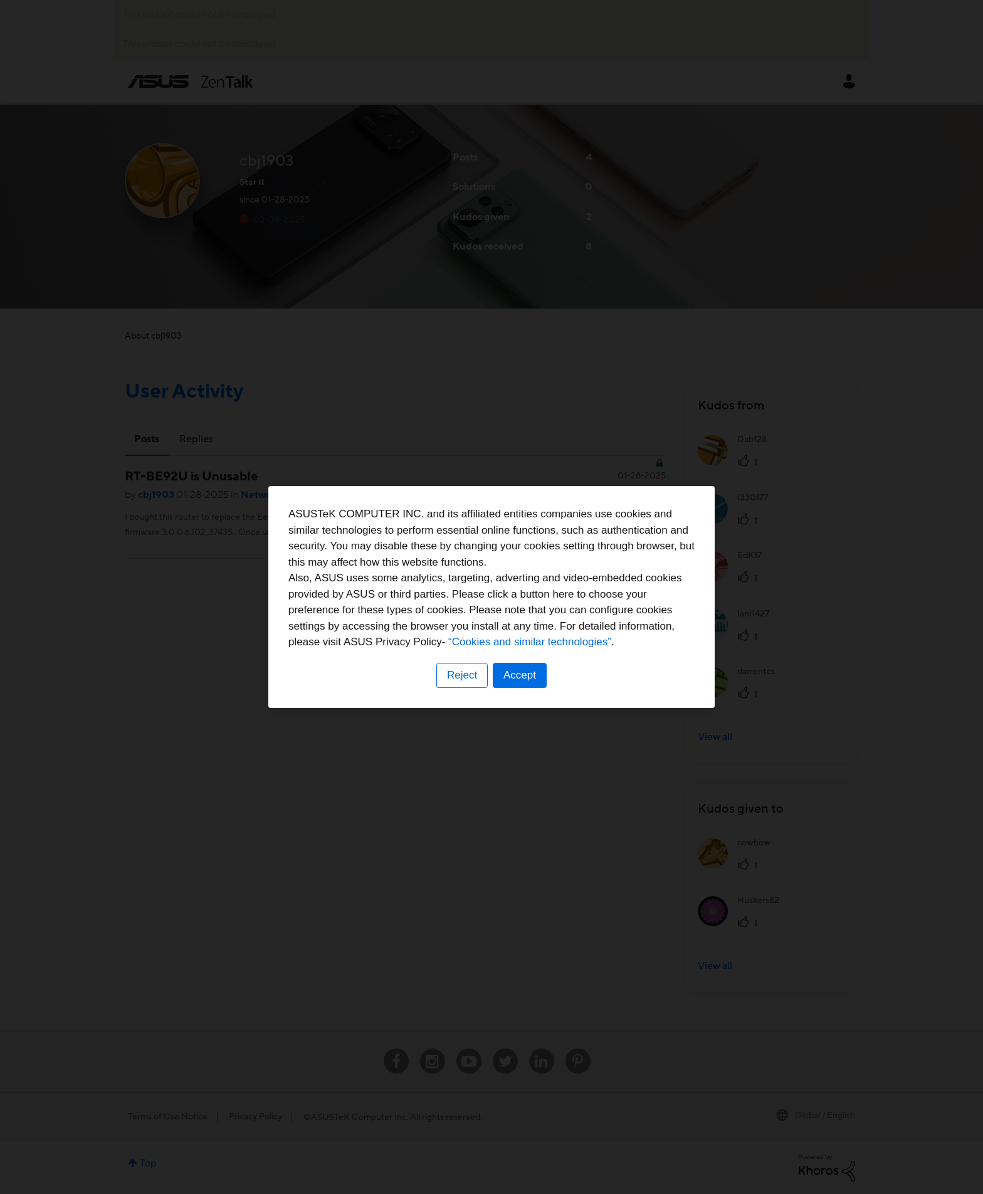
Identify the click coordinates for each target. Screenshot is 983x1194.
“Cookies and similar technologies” (529, 642)
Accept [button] (519, 675)
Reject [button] (462, 675)
